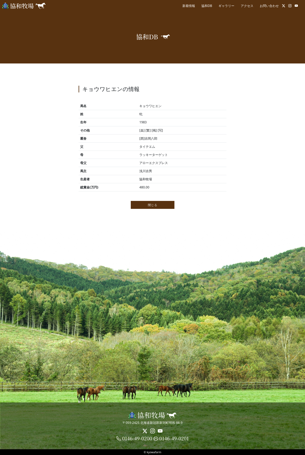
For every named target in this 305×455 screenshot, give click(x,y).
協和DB (206, 6)
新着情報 (188, 6)
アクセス (247, 6)
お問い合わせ (269, 6)
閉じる (152, 205)
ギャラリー (226, 6)
